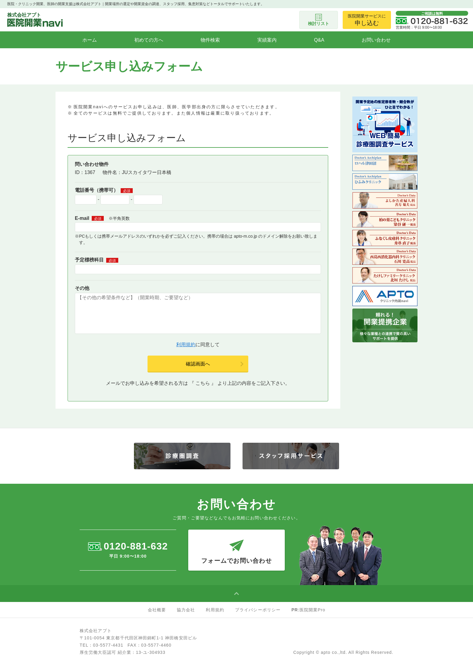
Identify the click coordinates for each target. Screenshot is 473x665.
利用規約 (185, 344)
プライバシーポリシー (258, 609)
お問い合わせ (376, 40)
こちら (202, 383)
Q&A (319, 40)
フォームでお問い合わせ (236, 547)
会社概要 (157, 609)
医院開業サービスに (367, 20)
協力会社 (186, 609)
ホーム (89, 40)
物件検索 (210, 40)
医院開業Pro (312, 609)
